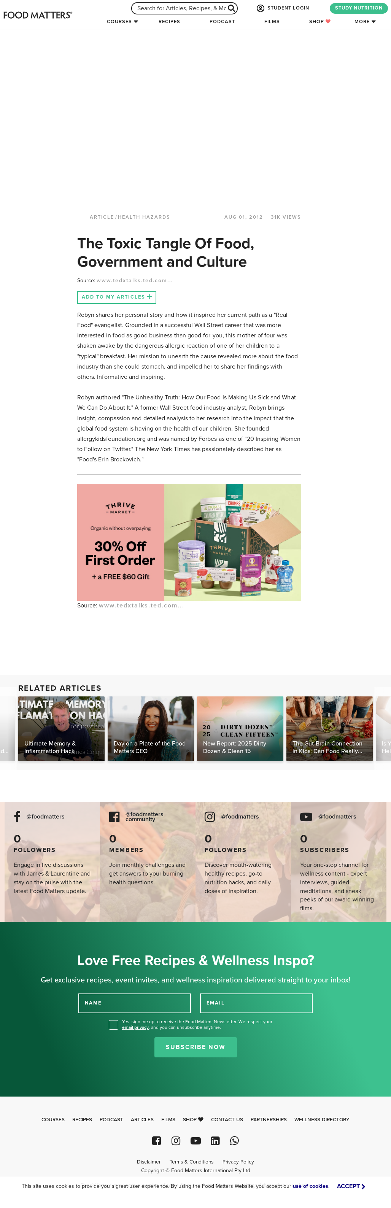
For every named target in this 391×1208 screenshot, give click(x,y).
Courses (119, 22)
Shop (320, 22)
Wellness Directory (322, 1120)
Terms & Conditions (191, 1162)
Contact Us (227, 1120)
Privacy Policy (238, 1162)
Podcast (222, 22)
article (102, 217)
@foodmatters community (145, 817)
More (362, 22)
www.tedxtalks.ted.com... (135, 280)
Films (272, 22)
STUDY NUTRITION (359, 8)
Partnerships (269, 1120)
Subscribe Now (196, 1047)
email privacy (135, 1027)
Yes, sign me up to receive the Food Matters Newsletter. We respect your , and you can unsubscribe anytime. (197, 1024)
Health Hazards (144, 217)
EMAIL (216, 1003)
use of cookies (310, 1186)
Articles (142, 1120)
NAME (93, 1003)
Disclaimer (149, 1162)
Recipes (169, 22)
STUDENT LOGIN (282, 8)
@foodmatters (46, 816)
